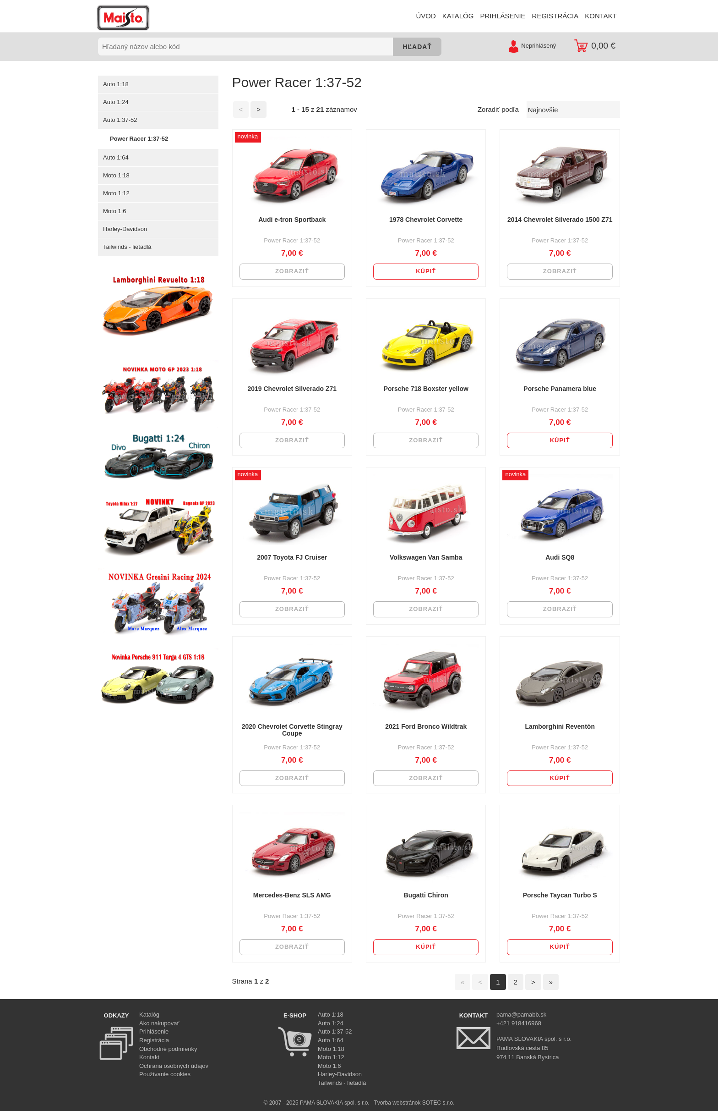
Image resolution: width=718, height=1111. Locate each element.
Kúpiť (426, 271)
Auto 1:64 (116, 157)
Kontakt (149, 1057)
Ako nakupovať (159, 1023)
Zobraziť (292, 271)
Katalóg (149, 1014)
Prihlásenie (154, 1031)
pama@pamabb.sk (521, 1014)
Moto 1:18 (116, 175)
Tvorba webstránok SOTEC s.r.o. (414, 1103)
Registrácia (154, 1040)
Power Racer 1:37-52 (138, 138)
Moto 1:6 (114, 211)
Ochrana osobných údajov (173, 1065)
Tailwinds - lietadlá (127, 246)
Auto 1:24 (116, 102)
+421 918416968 (518, 1023)
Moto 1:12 (116, 193)
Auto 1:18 (116, 84)
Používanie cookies (164, 1074)
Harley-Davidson (125, 229)
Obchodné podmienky (168, 1048)
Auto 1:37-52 (120, 119)
